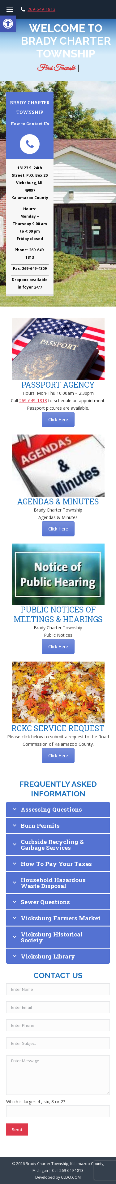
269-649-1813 (41, 9)
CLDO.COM (71, 1177)
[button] (8, 24)
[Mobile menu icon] (10, 9)
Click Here (58, 419)
